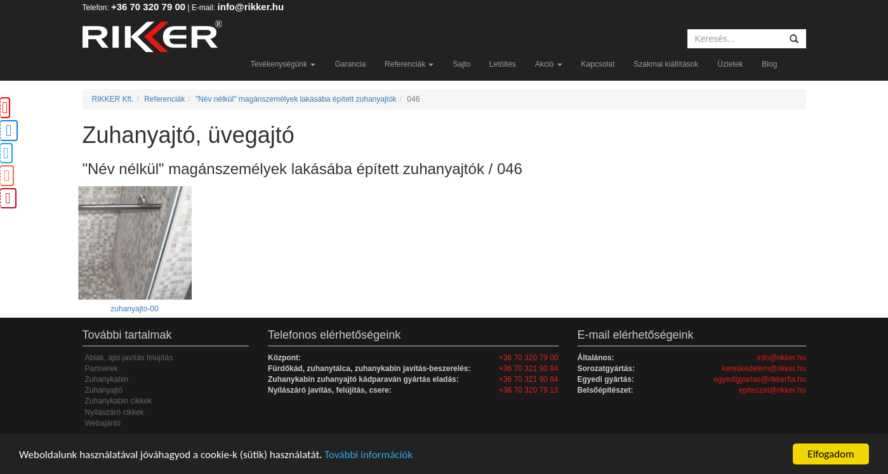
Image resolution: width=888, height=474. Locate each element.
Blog (769, 64)
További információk (368, 454)
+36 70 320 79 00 (148, 6)
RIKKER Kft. (113, 99)
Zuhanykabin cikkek (118, 400)
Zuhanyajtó (104, 390)
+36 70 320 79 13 (529, 390)
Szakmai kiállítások (665, 64)
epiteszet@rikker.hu (772, 390)
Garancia (350, 64)
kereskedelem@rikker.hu (763, 368)
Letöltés (502, 64)
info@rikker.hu (251, 6)
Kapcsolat (598, 64)
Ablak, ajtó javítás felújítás (129, 357)
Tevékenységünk (283, 64)
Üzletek (730, 64)
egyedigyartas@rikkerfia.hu (759, 379)
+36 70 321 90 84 (529, 368)
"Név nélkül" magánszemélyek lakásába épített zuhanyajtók (296, 99)
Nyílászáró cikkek (114, 412)
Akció (548, 64)
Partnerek (101, 368)
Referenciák (409, 64)
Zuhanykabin (107, 379)
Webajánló (103, 423)
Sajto (461, 64)
